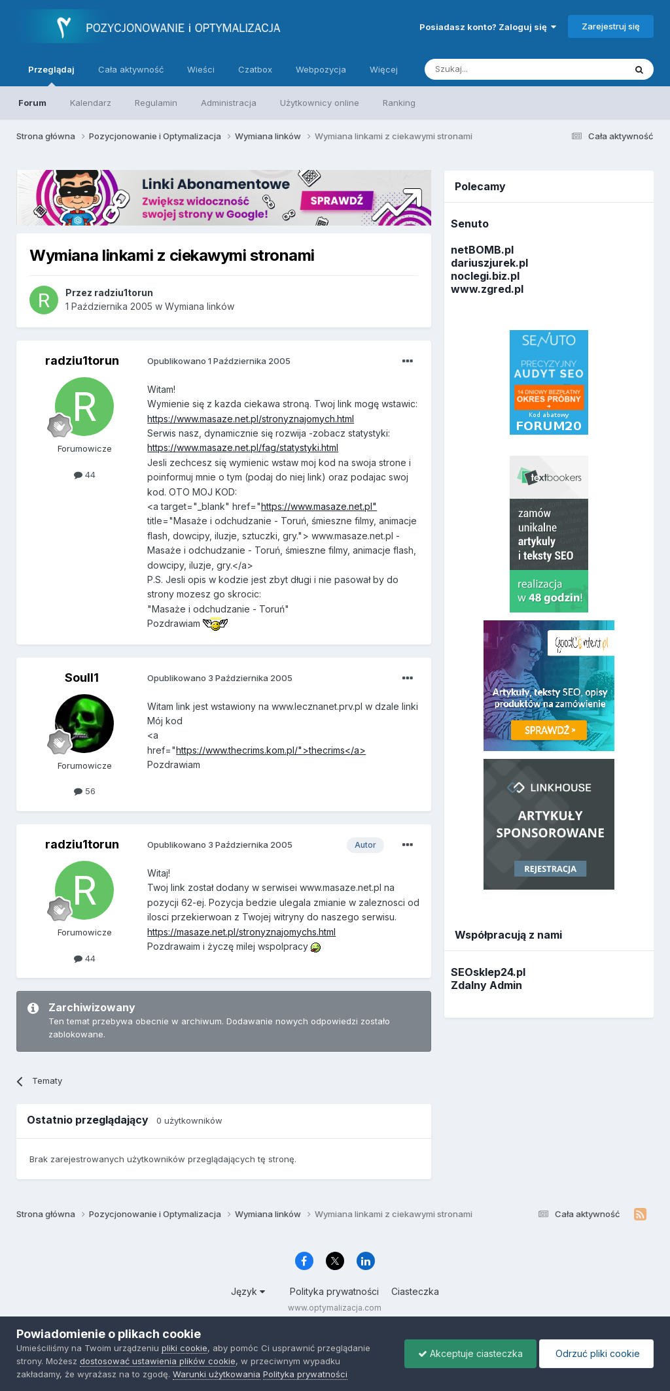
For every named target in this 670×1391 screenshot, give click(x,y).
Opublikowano (219, 361)
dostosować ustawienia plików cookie (158, 1361)
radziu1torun (82, 360)
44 (85, 474)
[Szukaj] (492, 69)
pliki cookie (184, 1348)
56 (85, 791)
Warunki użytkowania (216, 1374)
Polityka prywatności (334, 1291)
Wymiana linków (199, 306)
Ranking (399, 102)
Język (248, 1291)
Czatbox (255, 69)
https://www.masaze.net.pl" (319, 506)
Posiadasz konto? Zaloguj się (487, 27)
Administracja (228, 102)
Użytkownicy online (319, 102)
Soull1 (82, 677)
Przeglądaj (51, 75)
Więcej (384, 69)
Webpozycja (321, 69)
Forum (32, 102)
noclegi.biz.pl (485, 275)
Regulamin (156, 102)
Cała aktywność (131, 69)
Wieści (201, 69)
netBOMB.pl (482, 249)
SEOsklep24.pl (488, 972)
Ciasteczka (415, 1291)
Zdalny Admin (486, 985)
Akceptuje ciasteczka (470, 1353)
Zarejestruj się (611, 26)
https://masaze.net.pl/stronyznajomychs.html (241, 931)
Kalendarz (90, 102)
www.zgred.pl (487, 288)
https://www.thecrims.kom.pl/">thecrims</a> (271, 750)
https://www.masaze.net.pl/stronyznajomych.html (250, 418)
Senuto (470, 223)
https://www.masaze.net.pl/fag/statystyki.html (242, 447)
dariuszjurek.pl (489, 262)
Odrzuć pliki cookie (596, 1353)
